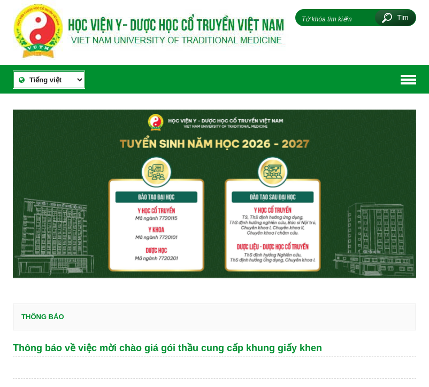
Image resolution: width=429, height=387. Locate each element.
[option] (214, 199)
